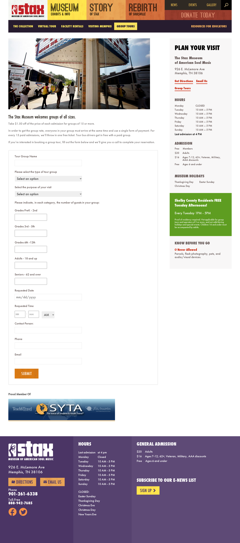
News (174, 4)
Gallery (211, 4)
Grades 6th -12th (25, 242)
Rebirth (143, 10)
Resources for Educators (209, 26)
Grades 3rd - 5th (25, 226)
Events (193, 4)
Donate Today (198, 16)
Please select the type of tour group (36, 172)
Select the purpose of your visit (33, 187)
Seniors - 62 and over (28, 274)
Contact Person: (24, 323)
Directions (22, 482)
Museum (65, 10)
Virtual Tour (47, 26)
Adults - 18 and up (26, 258)
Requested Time (24, 306)
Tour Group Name (26, 156)
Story (101, 10)
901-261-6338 (23, 494)
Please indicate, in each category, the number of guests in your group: (57, 202)
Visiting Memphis (100, 26)
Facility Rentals (72, 26)
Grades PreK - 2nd (26, 210)
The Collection (23, 26)
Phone (18, 339)
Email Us (201, 81)
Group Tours (126, 26)
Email (18, 354)
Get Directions (184, 81)
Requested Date (24, 290)
